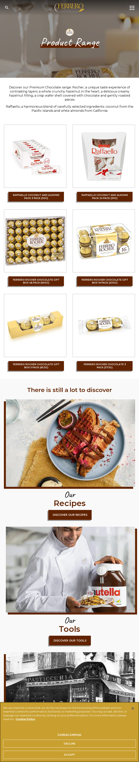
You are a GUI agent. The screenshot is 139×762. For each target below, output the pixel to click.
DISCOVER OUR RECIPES (70, 515)
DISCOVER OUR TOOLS (70, 640)
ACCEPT (69, 754)
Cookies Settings (69, 734)
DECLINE (69, 743)
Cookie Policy (25, 719)
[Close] (132, 708)
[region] (69, 732)
